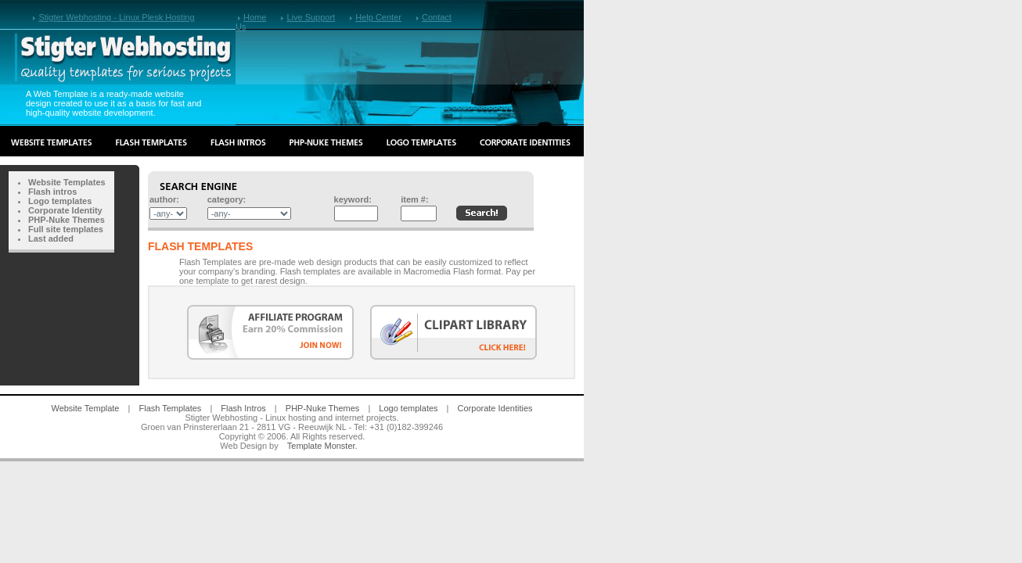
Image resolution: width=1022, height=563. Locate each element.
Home (254, 17)
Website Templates (67, 182)
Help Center (378, 17)
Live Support (310, 17)
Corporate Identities (495, 408)
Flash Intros (243, 408)
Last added (51, 238)
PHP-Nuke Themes (66, 219)
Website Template (85, 408)
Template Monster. (322, 445)
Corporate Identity (65, 210)
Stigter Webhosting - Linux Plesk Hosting (116, 17)
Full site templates (65, 229)
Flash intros (52, 191)
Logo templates (60, 201)
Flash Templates (170, 408)
